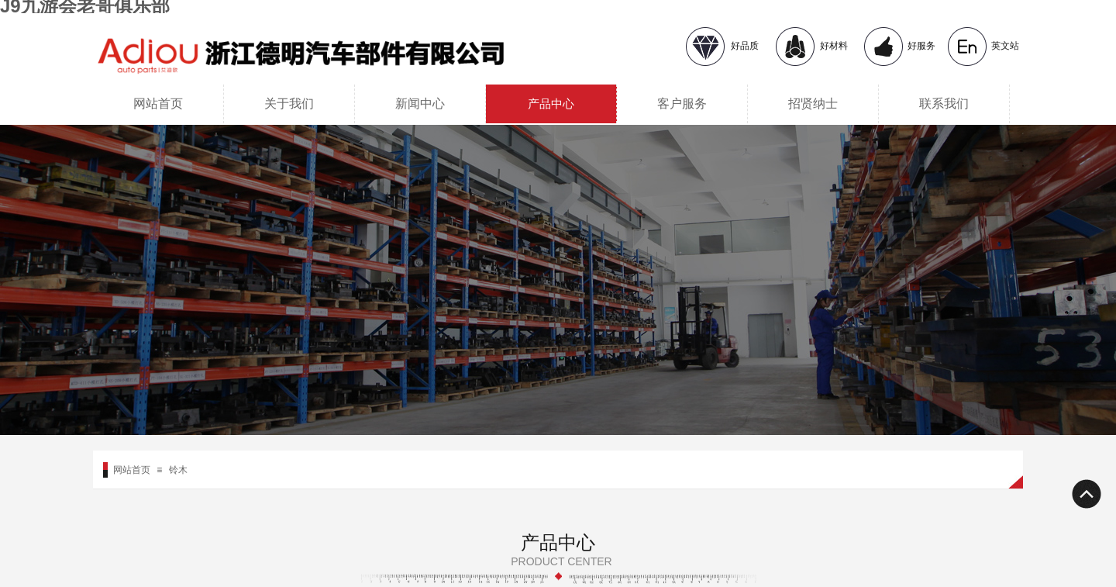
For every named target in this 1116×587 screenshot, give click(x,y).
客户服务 (682, 103)
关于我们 (289, 103)
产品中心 (551, 104)
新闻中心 (420, 103)
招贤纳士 (813, 103)
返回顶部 (1085, 493)
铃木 (178, 469)
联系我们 (944, 103)
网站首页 (158, 103)
